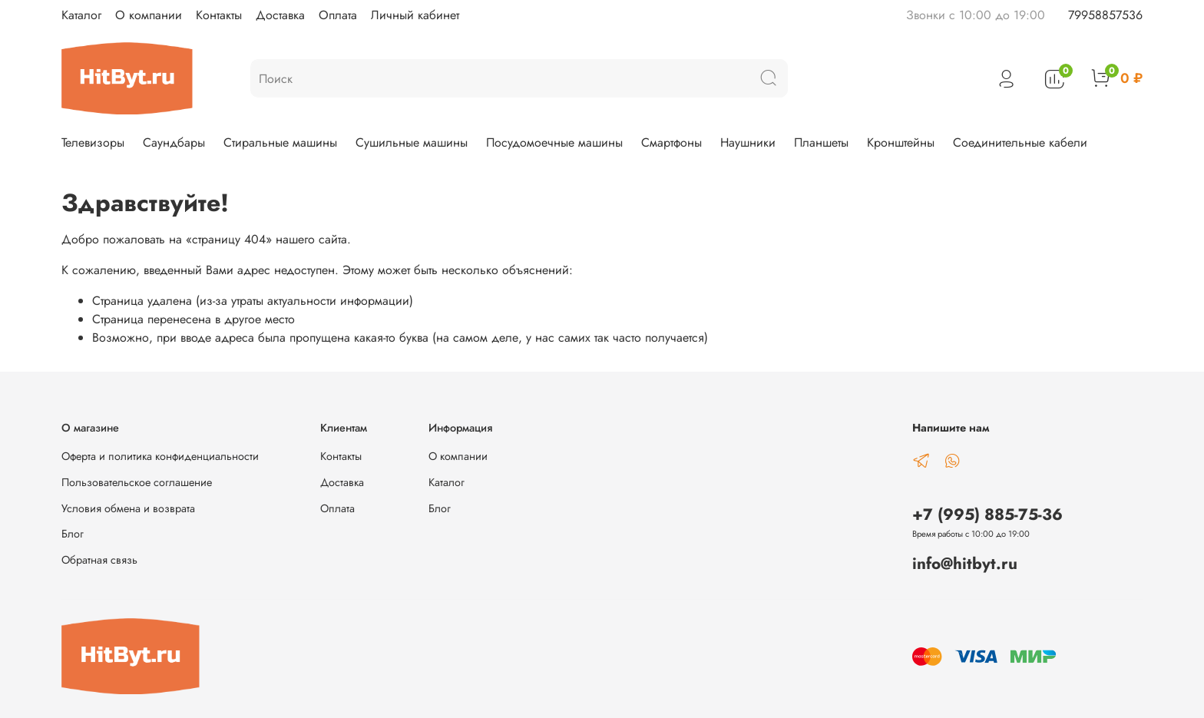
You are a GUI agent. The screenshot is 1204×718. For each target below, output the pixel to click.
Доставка (280, 15)
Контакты (219, 15)
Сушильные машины (412, 142)
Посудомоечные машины (554, 142)
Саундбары (174, 142)
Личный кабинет (415, 15)
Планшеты (821, 142)
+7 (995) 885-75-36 (987, 514)
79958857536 (1105, 15)
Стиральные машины (280, 142)
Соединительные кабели (1020, 142)
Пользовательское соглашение (136, 482)
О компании (148, 15)
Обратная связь (99, 559)
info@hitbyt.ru (964, 563)
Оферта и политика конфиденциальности (160, 456)
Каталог (81, 15)
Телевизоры (92, 142)
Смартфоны (671, 142)
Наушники (748, 142)
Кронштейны (900, 142)
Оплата (338, 15)
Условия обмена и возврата (128, 508)
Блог (72, 533)
